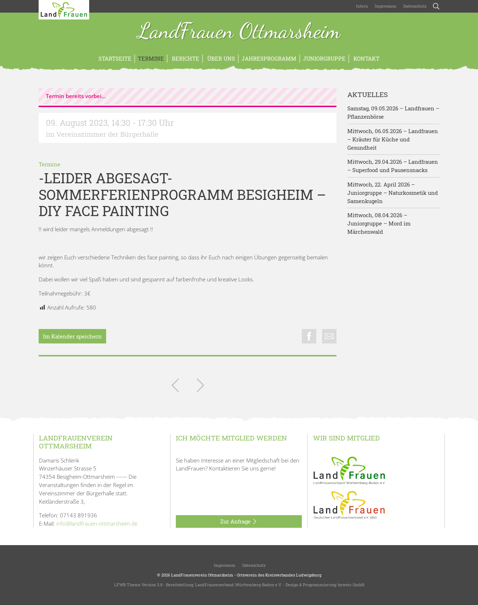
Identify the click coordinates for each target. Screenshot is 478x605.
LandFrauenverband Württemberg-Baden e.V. (238, 584)
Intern (362, 6)
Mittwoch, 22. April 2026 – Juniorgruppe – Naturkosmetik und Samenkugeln (392, 193)
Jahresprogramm (269, 58)
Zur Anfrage (238, 522)
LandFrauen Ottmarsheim (239, 32)
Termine (151, 58)
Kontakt (365, 58)
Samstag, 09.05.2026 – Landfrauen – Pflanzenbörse (393, 112)
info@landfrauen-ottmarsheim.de (97, 523)
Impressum (385, 6)
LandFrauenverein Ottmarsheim (202, 575)
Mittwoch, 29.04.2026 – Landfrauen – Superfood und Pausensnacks (392, 166)
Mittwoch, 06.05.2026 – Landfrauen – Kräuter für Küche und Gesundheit (392, 139)
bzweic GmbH (351, 584)
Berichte (184, 58)
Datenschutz (414, 6)
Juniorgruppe (324, 58)
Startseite (115, 58)
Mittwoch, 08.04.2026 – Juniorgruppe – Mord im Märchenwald (378, 223)
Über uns (220, 58)
